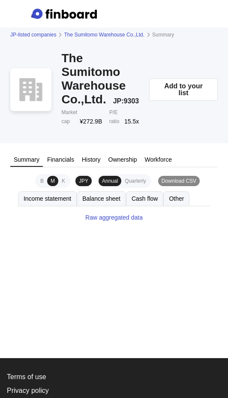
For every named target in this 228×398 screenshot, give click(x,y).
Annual (110, 181)
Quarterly (135, 181)
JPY (83, 181)
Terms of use (26, 376)
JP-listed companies (33, 35)
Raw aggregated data (114, 217)
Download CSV (179, 181)
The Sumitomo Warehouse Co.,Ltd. (104, 35)
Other (176, 198)
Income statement (47, 198)
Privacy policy (28, 390)
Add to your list (183, 89)
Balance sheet (101, 198)
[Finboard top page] (65, 14)
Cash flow (145, 198)
